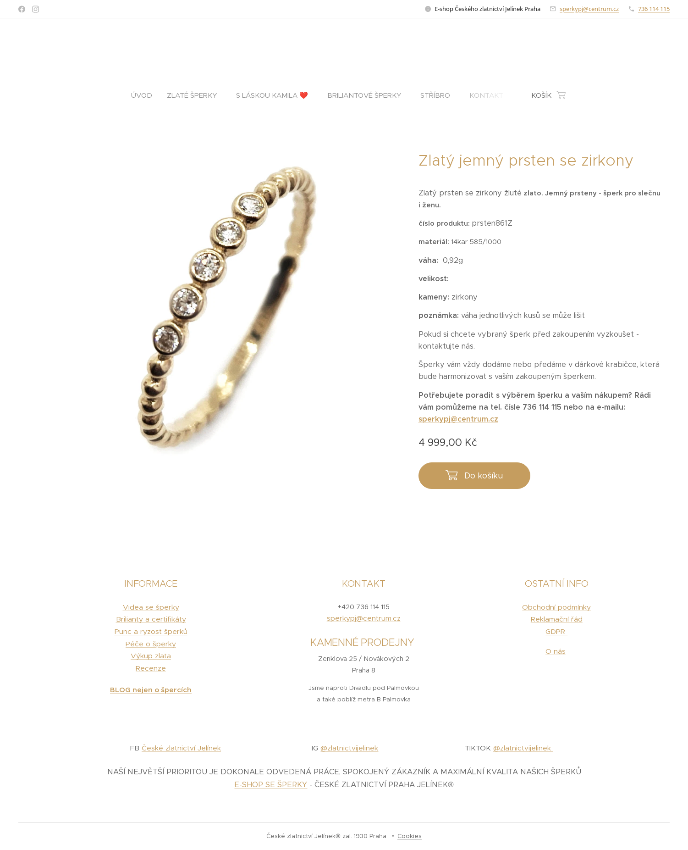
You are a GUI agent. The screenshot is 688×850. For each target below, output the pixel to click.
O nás (555, 651)
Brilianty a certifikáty (151, 619)
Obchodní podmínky (557, 607)
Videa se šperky (151, 607)
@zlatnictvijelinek (349, 748)
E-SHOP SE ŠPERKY (270, 784)
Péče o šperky (151, 643)
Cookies (409, 836)
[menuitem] (145, 95)
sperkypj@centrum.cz (589, 9)
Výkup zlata (151, 656)
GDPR (557, 631)
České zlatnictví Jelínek (181, 748)
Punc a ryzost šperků (151, 631)
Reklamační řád (557, 619)
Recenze (151, 668)
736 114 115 (654, 9)
